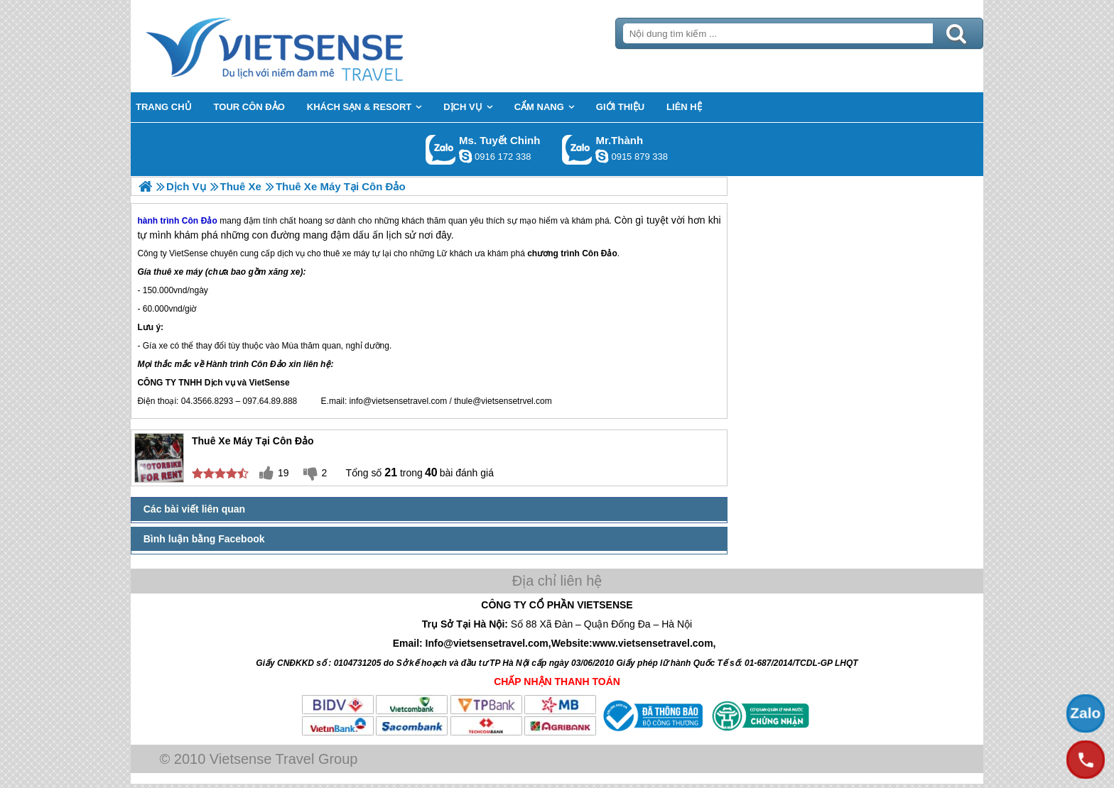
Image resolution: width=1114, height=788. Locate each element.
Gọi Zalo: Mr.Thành (577, 149)
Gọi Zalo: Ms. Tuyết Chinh (441, 149)
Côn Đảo (599, 253)
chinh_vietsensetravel (465, 156)
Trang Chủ (310, 46)
